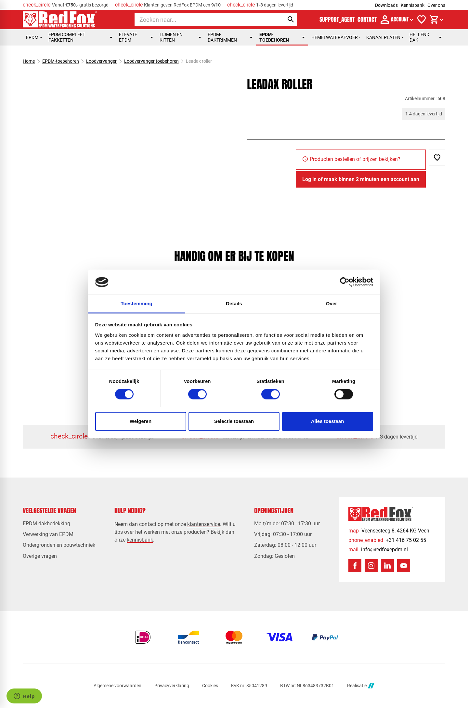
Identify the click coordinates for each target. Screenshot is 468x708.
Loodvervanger (101, 61)
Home (29, 61)
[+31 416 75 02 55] (387, 540)
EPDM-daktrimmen (230, 37)
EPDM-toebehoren (282, 37)
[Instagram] (371, 565)
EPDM (34, 37)
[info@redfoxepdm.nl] (378, 549)
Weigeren (140, 421)
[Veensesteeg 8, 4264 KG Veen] (388, 531)
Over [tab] (331, 303)
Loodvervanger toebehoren (151, 61)
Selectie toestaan (234, 421)
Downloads (386, 5)
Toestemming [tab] (136, 303)
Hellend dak (426, 37)
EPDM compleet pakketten (80, 37)
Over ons (436, 5)
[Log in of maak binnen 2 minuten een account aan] (361, 179)
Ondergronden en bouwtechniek (59, 545)
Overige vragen (40, 556)
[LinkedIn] (387, 565)
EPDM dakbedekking (46, 523)
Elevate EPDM (136, 37)
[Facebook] (354, 565)
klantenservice (203, 524)
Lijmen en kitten (180, 37)
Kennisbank (412, 5)
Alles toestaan (327, 421)
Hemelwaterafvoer (335, 37)
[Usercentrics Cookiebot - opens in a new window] (344, 282)
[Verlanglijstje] (421, 19)
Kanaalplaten (384, 37)
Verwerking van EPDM (48, 534)
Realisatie (360, 685)
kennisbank (140, 540)
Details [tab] (234, 303)
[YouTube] (403, 565)
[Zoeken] (203, 19)
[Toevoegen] (437, 158)
